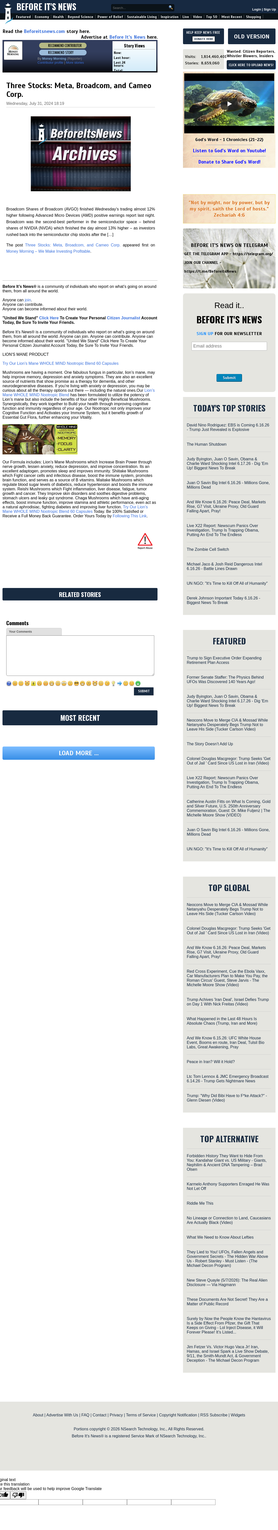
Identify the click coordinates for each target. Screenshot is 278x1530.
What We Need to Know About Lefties (220, 1237)
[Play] (229, 104)
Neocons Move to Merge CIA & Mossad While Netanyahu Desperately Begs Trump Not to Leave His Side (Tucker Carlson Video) (227, 724)
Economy (42, 17)
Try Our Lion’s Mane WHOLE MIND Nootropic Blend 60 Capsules (60, 363)
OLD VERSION (252, 36)
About (38, 1415)
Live (185, 17)
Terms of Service (141, 1415)
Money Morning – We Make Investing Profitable (48, 251)
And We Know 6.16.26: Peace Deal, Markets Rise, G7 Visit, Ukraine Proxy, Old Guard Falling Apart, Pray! (226, 506)
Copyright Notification (178, 1415)
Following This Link (130, 516)
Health (58, 17)
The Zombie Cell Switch (208, 549)
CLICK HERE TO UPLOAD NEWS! (251, 65)
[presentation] (229, 362)
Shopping (253, 17)
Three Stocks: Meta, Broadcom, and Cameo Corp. (72, 245)
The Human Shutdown (206, 444)
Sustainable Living (142, 17)
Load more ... (79, 753)
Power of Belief (110, 17)
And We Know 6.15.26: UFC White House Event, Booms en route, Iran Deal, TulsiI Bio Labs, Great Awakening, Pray (225, 1042)
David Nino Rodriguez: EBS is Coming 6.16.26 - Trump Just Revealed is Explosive (228, 427)
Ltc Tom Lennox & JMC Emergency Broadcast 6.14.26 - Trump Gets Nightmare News (227, 1078)
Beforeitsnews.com (44, 31)
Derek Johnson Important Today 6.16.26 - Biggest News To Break (223, 600)
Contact (99, 1415)
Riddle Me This (200, 1203)
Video (197, 17)
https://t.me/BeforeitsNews (210, 271)
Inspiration (169, 17)
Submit (229, 377)
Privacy (116, 1415)
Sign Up (270, 9)
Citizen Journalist (123, 318)
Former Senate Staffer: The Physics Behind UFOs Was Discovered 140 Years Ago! (225, 679)
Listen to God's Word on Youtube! (229, 151)
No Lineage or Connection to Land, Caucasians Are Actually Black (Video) (229, 1220)
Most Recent (232, 17)
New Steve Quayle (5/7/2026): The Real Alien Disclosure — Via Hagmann (227, 1282)
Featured (23, 17)
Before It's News (46, 6)
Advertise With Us (62, 1415)
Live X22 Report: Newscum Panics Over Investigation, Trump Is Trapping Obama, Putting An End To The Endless (223, 530)
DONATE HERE (203, 39)
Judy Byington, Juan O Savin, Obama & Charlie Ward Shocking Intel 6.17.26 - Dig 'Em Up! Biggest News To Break (227, 463)
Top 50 (211, 17)
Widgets (238, 1415)
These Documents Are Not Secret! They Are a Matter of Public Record (227, 1301)
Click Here (48, 318)
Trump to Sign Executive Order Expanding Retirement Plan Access (224, 660)
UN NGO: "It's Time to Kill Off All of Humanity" (227, 583)
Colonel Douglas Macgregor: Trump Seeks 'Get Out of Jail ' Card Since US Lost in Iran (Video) (228, 761)
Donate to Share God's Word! (229, 162)
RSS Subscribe (214, 1415)
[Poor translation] (18, 1495)
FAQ (86, 1415)
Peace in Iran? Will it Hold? (211, 1062)
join (28, 300)
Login (256, 9)
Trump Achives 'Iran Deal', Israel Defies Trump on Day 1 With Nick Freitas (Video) (228, 1001)
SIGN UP (204, 333)
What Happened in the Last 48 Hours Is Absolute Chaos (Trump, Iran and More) (222, 1021)
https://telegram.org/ (253, 253)
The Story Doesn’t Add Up (210, 744)
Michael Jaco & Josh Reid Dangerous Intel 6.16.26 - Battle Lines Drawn (224, 566)
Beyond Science (80, 17)
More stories (75, 62)
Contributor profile (50, 62)
